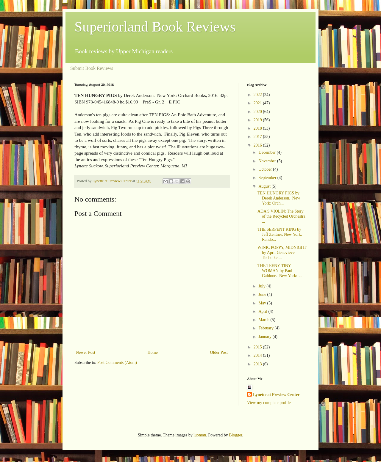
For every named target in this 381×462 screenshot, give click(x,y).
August (264, 186)
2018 (258, 128)
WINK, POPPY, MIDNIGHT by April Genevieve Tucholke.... (281, 252)
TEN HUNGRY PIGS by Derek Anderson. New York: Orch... (278, 198)
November (267, 161)
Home (153, 352)
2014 (258, 355)
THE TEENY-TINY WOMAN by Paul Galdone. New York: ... (279, 270)
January (265, 336)
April (263, 311)
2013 (258, 364)
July (262, 286)
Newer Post (85, 352)
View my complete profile (269, 402)
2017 (258, 136)
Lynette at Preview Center (276, 394)
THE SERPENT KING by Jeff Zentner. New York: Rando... (279, 234)
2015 (258, 347)
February (266, 328)
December (267, 152)
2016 (258, 145)
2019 (258, 120)
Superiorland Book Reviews (154, 26)
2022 (258, 94)
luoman (199, 435)
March (264, 320)
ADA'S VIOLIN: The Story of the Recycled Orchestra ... (281, 216)
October (265, 169)
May (262, 303)
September (267, 177)
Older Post (219, 352)
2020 (258, 111)
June (262, 294)
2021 (258, 103)
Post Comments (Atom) (117, 362)
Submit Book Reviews (91, 68)
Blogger (235, 435)
